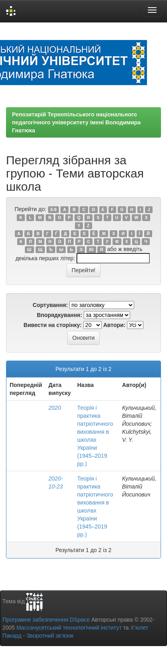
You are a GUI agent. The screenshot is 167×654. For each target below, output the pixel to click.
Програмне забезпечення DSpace (46, 619)
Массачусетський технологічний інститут (69, 627)
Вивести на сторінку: (53, 325)
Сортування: (50, 305)
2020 (54, 408)
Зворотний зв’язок (49, 635)
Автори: (114, 325)
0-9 (53, 209)
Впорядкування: (59, 315)
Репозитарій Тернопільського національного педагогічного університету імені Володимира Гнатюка (76, 122)
